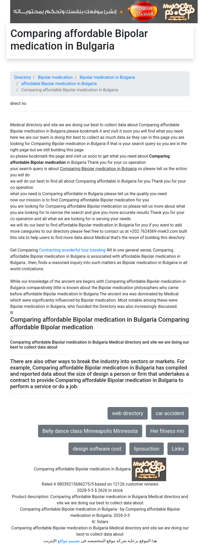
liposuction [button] (146, 449)
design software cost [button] (97, 449)
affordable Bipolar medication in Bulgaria (59, 83)
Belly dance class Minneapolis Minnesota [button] (90, 431)
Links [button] (178, 449)
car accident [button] (170, 413)
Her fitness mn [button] (167, 431)
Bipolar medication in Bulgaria (107, 77)
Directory (22, 77)
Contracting (50, 250)
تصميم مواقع (69, 540)
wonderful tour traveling (83, 250)
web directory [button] (127, 413)
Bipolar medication (55, 77)
